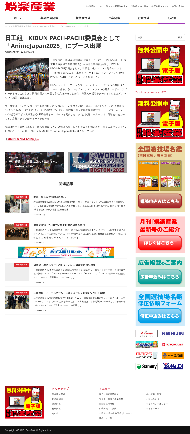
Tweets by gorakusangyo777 (151, 92)
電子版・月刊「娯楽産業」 (112, 399)
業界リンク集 (105, 418)
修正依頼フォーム (160, 6)
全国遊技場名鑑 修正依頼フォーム (115, 413)
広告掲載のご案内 (139, 6)
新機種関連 (57, 399)
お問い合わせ (178, 6)
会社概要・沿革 (154, 394)
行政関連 (56, 408)
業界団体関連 (29, 52)
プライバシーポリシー (157, 403)
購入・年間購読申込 (109, 394)
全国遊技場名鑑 (107, 403)
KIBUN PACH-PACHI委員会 (23, 139)
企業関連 (56, 403)
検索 (180, 37)
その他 (55, 413)
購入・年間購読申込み (117, 6)
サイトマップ (152, 408)
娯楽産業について (94, 6)
